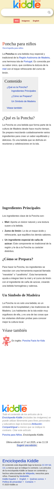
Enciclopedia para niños (13, 48)
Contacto (29, 482)
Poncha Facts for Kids (33, 340)
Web (16, 21)
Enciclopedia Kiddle (12, 417)
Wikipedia (30, 473)
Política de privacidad (12, 482)
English (36, 21)
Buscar (49, 12)
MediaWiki (24, 476)
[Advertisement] (27, 32)
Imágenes (26, 21)
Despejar (43, 12)
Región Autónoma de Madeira (34, 57)
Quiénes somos (37, 479)
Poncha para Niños (12, 435)
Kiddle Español (9, 479)
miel (4, 69)
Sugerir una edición (26, 445)
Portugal (28, 61)
